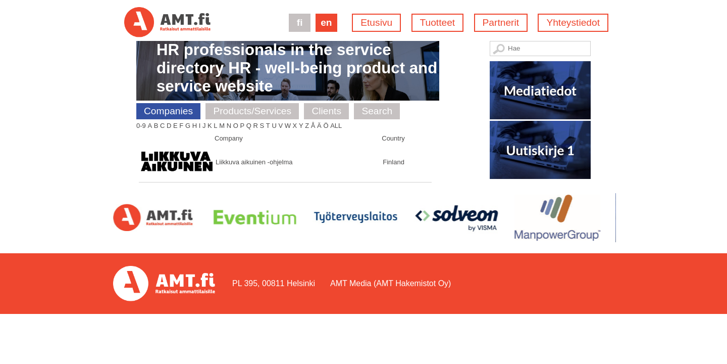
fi (300, 22)
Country (393, 138)
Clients (326, 111)
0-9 (141, 125)
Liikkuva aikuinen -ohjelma (254, 162)
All (336, 125)
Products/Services (252, 111)
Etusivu (376, 22)
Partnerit (501, 22)
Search (376, 111)
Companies (168, 111)
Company (229, 138)
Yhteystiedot (573, 22)
